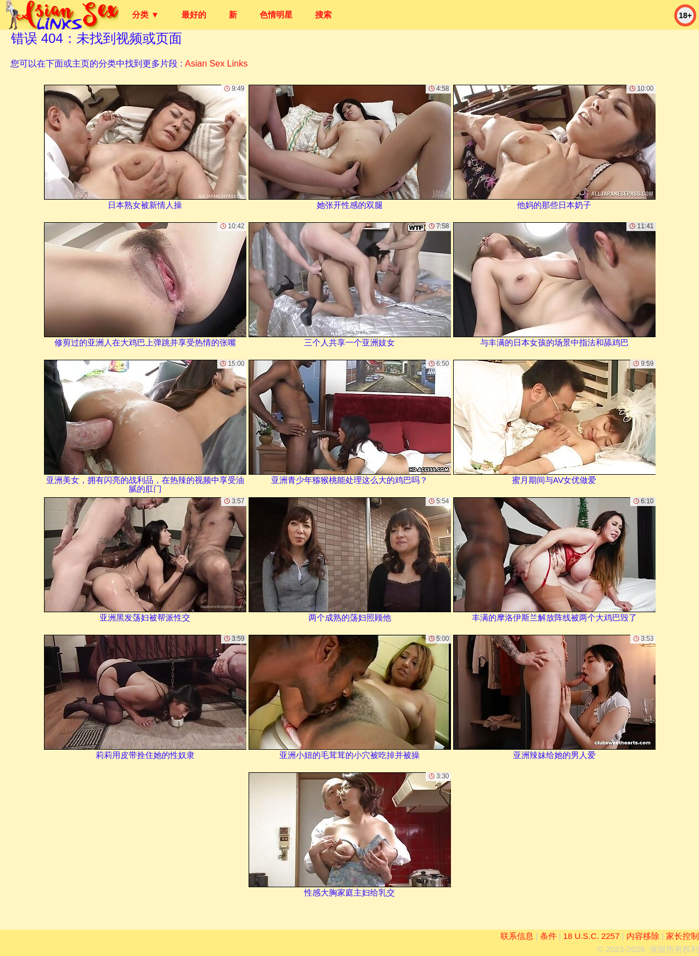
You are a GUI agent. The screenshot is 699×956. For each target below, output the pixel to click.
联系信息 (516, 936)
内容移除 (642, 936)
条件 (548, 936)
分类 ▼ (145, 14)
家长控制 (682, 936)
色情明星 (276, 14)
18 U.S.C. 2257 (591, 936)
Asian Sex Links (216, 63)
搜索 (323, 14)
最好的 (193, 14)
